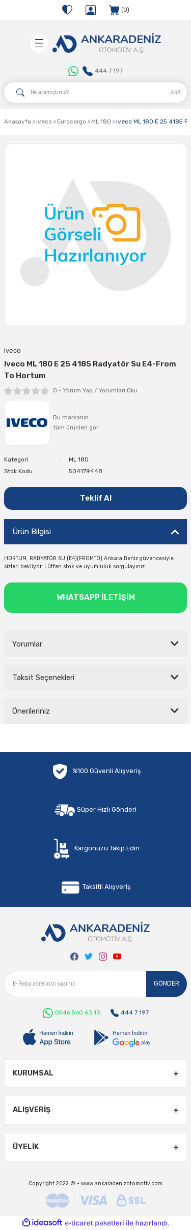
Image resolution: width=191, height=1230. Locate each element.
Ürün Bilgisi (31, 531)
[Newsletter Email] (95, 984)
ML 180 (79, 459)
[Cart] (119, 10)
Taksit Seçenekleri (43, 677)
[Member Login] (90, 10)
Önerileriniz (31, 711)
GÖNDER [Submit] (166, 983)
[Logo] (106, 43)
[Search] (95, 92)
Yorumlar (27, 644)
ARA (176, 92)
